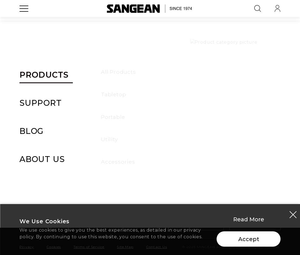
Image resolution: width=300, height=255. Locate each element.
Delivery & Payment (111, 155)
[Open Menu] (24, 21)
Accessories (33, 166)
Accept (248, 240)
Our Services (237, 133)
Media (161, 155)
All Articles (167, 121)
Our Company (239, 121)
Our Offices (236, 144)
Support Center (106, 121)
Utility (26, 155)
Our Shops (234, 155)
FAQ (92, 166)
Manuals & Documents (114, 144)
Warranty (98, 133)
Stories (162, 144)
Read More (248, 221)
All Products (34, 121)
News (160, 133)
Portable (30, 144)
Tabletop (30, 133)
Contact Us (100, 177)
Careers (231, 166)
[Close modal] (293, 216)
